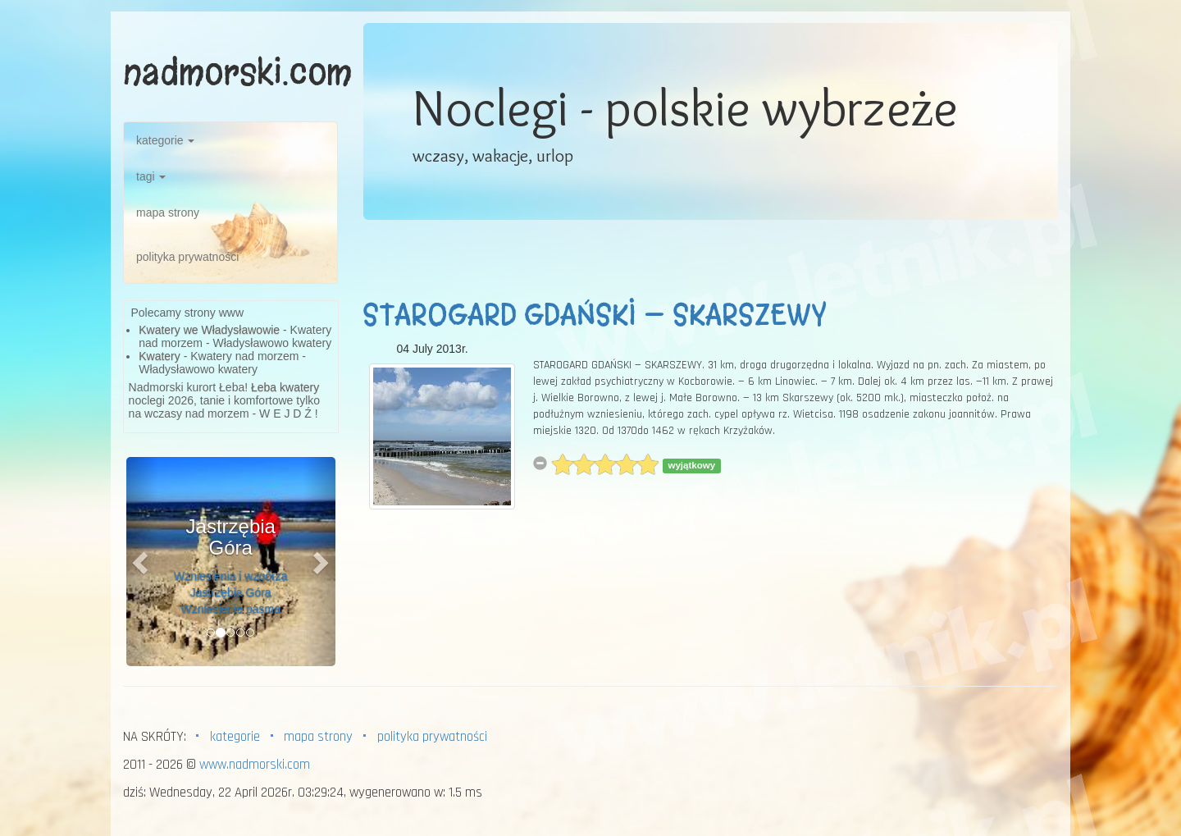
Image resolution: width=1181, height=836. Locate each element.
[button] (141, 561)
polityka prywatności (187, 256)
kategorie (165, 140)
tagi (151, 176)
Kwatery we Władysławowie (209, 329)
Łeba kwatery (285, 387)
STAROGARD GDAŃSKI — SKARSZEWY (595, 315)
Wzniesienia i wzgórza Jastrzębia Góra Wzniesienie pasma (231, 592)
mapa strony (167, 212)
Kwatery (159, 356)
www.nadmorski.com (254, 765)
